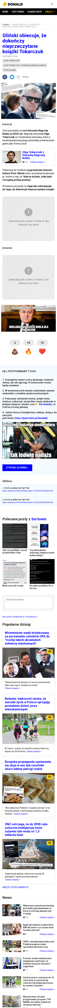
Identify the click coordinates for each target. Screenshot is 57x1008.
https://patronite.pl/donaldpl (31, 418)
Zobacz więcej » (37, 162)
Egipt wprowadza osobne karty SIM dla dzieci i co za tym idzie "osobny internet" (38, 927)
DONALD (5, 25)
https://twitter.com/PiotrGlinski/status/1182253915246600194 (27, 491)
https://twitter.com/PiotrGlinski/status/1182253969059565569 (27, 502)
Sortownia (45, 404)
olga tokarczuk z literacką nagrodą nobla (25, 65)
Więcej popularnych (15, 887)
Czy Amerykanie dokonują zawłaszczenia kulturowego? (42, 553)
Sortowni (38, 519)
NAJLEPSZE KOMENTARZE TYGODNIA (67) (19, 617)
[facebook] (6, 77)
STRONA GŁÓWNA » (17, 467)
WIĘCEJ (50, 12)
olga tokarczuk (11, 61)
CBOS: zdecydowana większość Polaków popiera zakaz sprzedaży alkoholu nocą (38, 944)
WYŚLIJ (26, 77)
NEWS (5, 12)
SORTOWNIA (18, 12)
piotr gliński (10, 70)
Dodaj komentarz (15, 599)
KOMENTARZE (35, 12)
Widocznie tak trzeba (12, 585)
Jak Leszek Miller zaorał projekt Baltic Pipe (14, 551)
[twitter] (13, 77)
